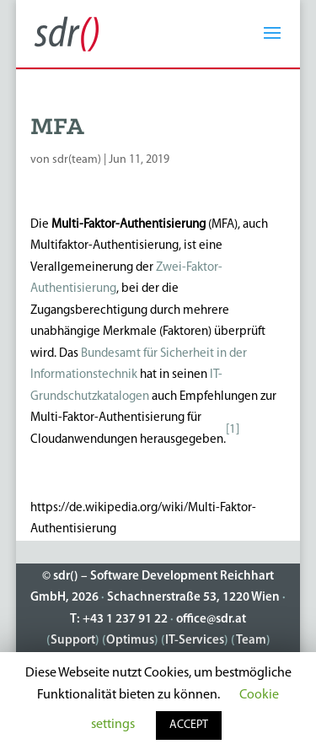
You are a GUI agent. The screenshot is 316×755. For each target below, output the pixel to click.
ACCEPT (188, 725)
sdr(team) (76, 160)
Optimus (130, 640)
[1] (232, 429)
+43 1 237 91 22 (125, 619)
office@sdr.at (211, 619)
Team (251, 640)
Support (73, 640)
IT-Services (194, 640)
